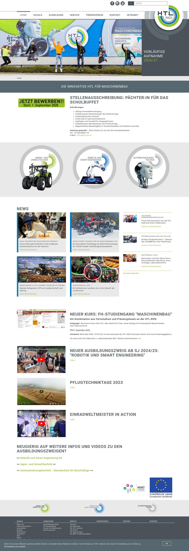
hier (139, 338)
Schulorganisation (24, 526)
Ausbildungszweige (51, 524)
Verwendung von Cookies (14, 546)
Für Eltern (74, 530)
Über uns (20, 524)
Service (75, 15)
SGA (18, 535)
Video (72, 360)
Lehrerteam (21, 528)
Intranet (132, 15)
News (19, 537)
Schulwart (21, 534)
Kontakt (115, 15)
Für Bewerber (75, 526)
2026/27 (151, 60)
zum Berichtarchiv (131, 273)
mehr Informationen (28, 249)
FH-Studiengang (49, 526)
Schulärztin (21, 532)
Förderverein (94, 15)
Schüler (20, 530)
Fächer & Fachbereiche (52, 528)
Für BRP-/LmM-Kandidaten (80, 534)
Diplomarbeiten (49, 530)
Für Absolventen (76, 532)
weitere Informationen (151, 226)
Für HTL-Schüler (76, 528)
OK (166, 543)
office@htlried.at (84, 135)
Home (23, 15)
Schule (37, 15)
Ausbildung (56, 15)
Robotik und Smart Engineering (39, 457)
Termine (73, 524)
